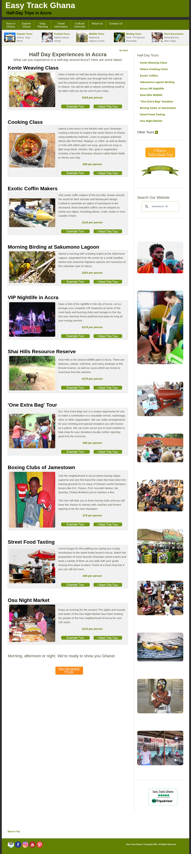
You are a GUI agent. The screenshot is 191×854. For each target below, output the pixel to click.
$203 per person (92, 272)
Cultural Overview (79, 25)
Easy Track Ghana (40, 5)
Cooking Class (25, 122)
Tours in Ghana (10, 25)
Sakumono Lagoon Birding (157, 82)
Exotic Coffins (149, 75)
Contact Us (116, 23)
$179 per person (92, 378)
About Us (97, 23)
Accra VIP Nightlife (152, 88)
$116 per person (92, 222)
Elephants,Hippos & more (90, 37)
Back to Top (14, 831)
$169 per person (92, 97)
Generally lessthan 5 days (167, 37)
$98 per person (92, 575)
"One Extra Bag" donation (156, 101)
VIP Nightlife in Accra (33, 297)
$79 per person (92, 515)
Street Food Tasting (31, 542)
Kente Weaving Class (33, 68)
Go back (123, 50)
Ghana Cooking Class (154, 69)
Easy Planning (42, 25)
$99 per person (92, 164)
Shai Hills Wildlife (151, 94)
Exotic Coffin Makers (33, 188)
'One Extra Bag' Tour (32, 405)
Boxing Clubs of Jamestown (41, 467)
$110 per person (92, 628)
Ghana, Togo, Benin (18, 37)
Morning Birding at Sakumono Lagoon (53, 247)
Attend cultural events (56, 37)
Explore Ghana (26, 25)
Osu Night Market (28, 600)
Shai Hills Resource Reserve (42, 351)
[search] (160, 206)
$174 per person (92, 327)
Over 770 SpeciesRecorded (129, 37)
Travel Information (61, 25)
